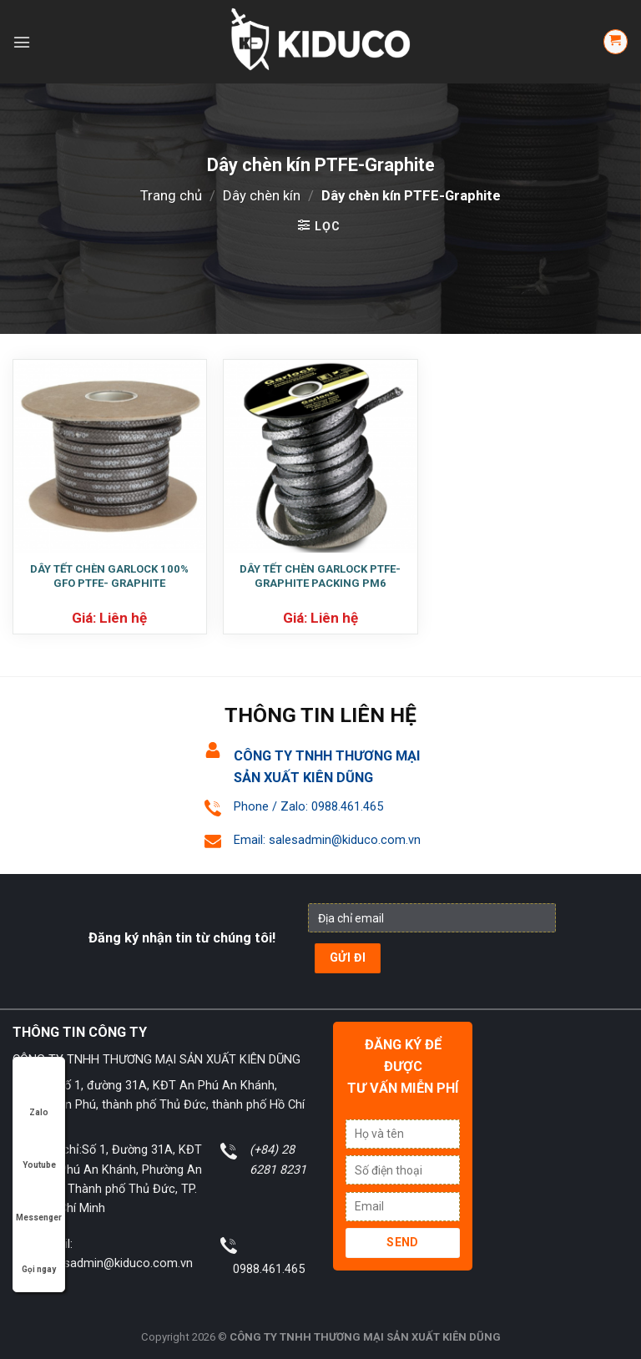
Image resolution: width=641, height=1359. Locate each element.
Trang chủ (171, 195)
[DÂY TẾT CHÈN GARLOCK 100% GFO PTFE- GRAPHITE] (109, 456)
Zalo (39, 1096)
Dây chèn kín (261, 195)
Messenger (39, 1201)
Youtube (39, 1149)
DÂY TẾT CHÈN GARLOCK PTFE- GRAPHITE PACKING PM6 (320, 576)
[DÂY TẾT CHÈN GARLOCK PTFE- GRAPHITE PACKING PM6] (320, 456)
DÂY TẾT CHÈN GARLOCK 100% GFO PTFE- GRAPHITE (109, 576)
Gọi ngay (39, 1253)
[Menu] (22, 42)
